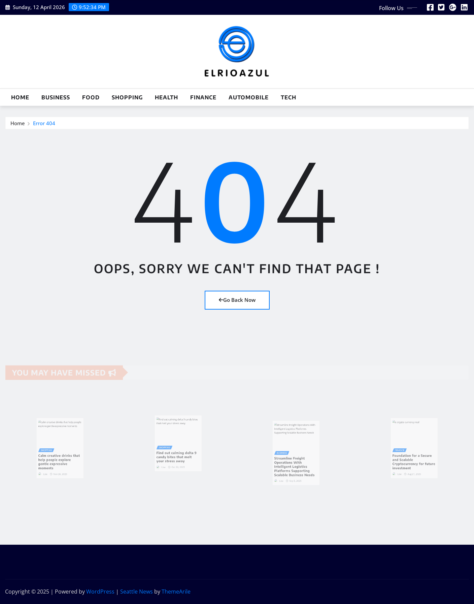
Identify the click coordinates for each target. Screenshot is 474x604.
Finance (203, 97)
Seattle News (136, 591)
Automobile (249, 97)
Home (20, 97)
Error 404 (44, 124)
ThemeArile (176, 591)
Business (55, 97)
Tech (288, 97)
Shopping (127, 97)
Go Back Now (237, 299)
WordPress (100, 591)
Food (91, 97)
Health (166, 97)
